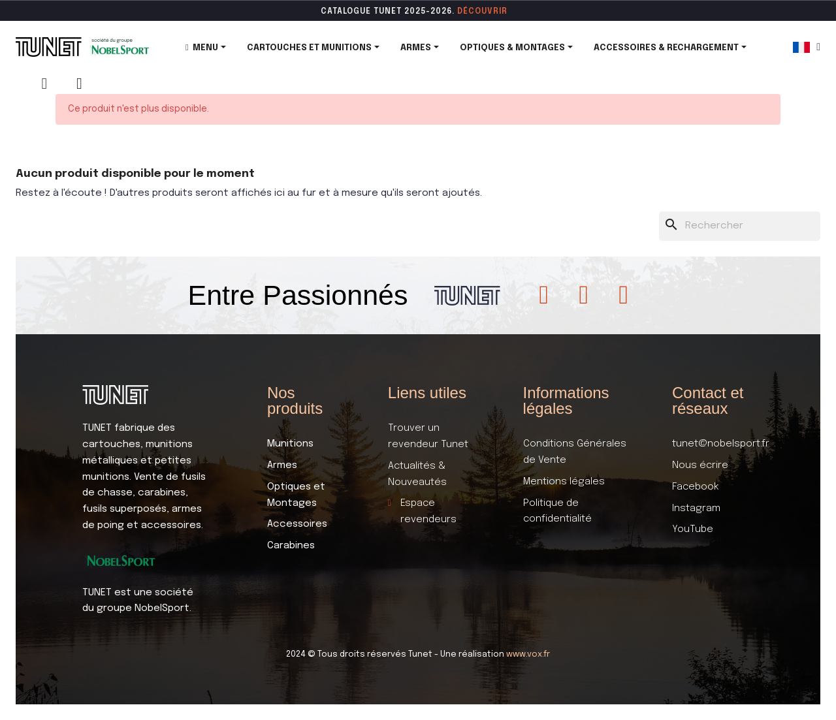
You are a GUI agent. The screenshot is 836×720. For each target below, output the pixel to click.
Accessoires (297, 524)
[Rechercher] (740, 226)
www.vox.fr (528, 654)
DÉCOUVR (478, 12)
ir (503, 12)
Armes (282, 465)
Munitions (290, 444)
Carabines (291, 545)
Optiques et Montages (296, 495)
